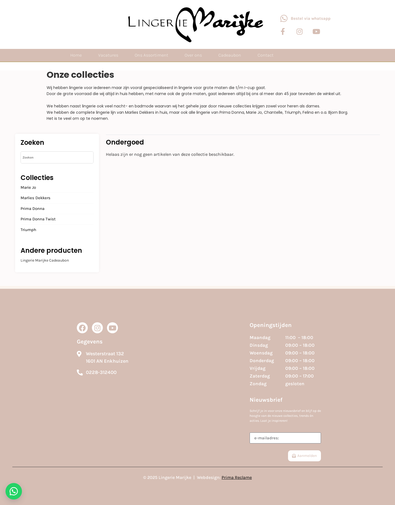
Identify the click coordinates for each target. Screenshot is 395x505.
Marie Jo (28, 188)
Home (76, 55)
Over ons (193, 55)
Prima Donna (32, 209)
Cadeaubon (229, 55)
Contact (265, 55)
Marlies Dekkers (35, 198)
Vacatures (108, 55)
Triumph (28, 230)
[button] (13, 491)
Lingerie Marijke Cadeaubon (45, 260)
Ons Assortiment (151, 55)
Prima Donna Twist (38, 219)
